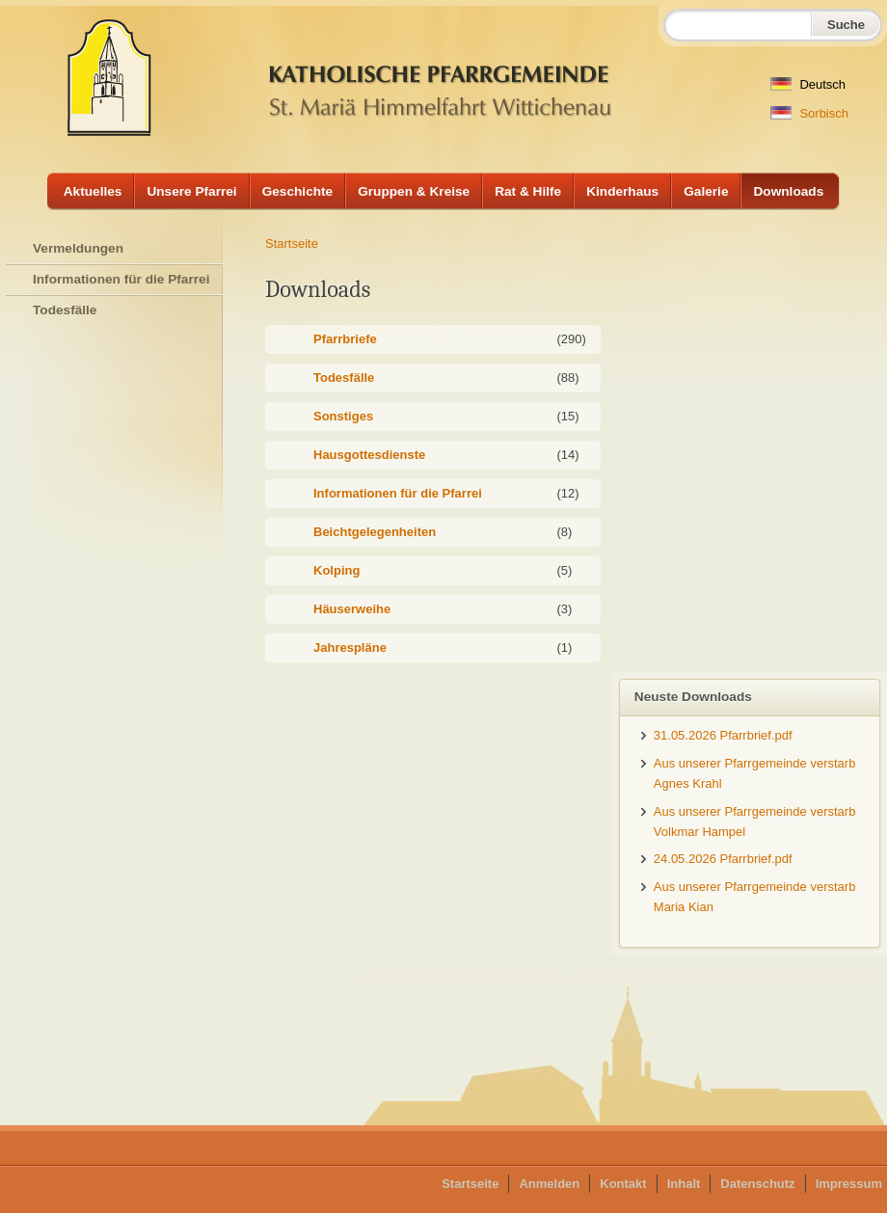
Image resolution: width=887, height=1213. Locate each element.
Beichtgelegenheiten (374, 532)
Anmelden (549, 1183)
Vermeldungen (78, 248)
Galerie (706, 191)
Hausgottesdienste (369, 454)
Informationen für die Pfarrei (397, 493)
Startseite (291, 243)
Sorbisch (809, 113)
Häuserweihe (351, 609)
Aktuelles (93, 191)
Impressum (849, 1183)
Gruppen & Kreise (414, 191)
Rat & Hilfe (528, 191)
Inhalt (684, 1183)
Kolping (336, 570)
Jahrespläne (350, 647)
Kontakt (623, 1183)
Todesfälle (343, 377)
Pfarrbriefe (345, 339)
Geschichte (298, 191)
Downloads (788, 191)
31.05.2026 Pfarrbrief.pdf (723, 735)
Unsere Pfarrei (191, 191)
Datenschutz (757, 1183)
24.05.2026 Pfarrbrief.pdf (723, 858)
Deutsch (808, 84)
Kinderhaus (622, 191)
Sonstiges (343, 416)
